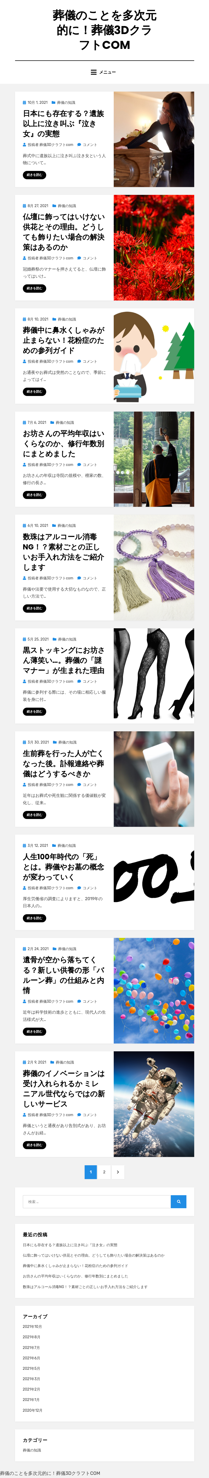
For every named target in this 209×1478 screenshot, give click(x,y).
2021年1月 (31, 1400)
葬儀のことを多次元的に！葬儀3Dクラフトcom (105, 30)
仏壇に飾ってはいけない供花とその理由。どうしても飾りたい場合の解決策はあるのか (64, 232)
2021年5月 (32, 1369)
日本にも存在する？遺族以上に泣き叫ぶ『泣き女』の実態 (63, 124)
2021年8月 (32, 1337)
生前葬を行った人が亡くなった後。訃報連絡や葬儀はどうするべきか (63, 763)
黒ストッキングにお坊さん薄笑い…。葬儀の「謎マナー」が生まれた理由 (64, 660)
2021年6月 (32, 1358)
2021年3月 (32, 1379)
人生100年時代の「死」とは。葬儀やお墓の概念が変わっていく (63, 867)
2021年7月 (31, 1348)
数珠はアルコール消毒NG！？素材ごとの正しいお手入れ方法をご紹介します (63, 552)
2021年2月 (32, 1389)
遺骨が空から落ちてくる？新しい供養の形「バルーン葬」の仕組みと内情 (63, 975)
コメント (90, 145)
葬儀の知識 (66, 102)
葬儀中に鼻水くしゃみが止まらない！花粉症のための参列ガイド (63, 340)
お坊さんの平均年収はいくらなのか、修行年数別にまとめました (63, 443)
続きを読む (34, 175)
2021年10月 (32, 1327)
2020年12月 (33, 1410)
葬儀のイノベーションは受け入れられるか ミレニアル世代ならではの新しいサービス (64, 1088)
